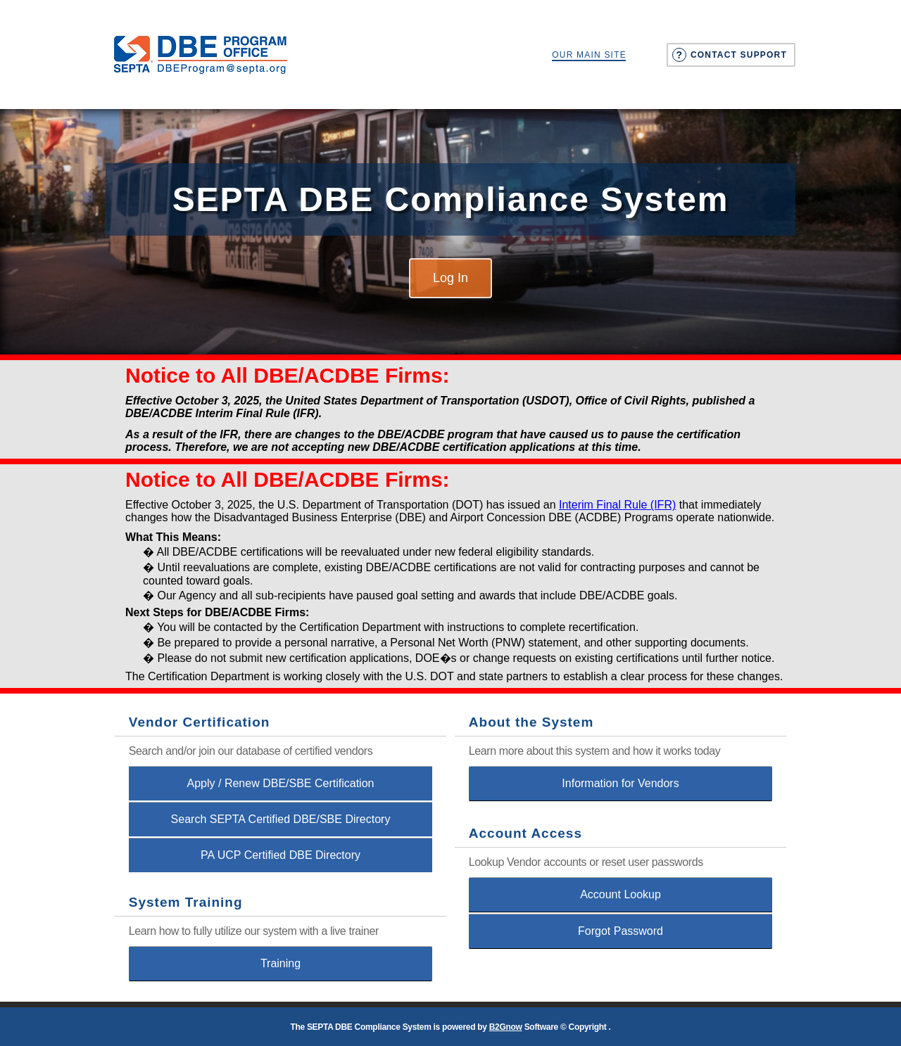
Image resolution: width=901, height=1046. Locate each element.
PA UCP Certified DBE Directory (280, 855)
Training (280, 963)
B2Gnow (505, 1027)
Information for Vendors (620, 783)
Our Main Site (589, 55)
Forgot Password (620, 931)
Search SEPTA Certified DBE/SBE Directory (281, 819)
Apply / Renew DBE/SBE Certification (280, 783)
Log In (450, 278)
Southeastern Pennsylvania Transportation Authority (201, 55)
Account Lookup (620, 894)
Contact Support (739, 55)
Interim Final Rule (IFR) (617, 505)
